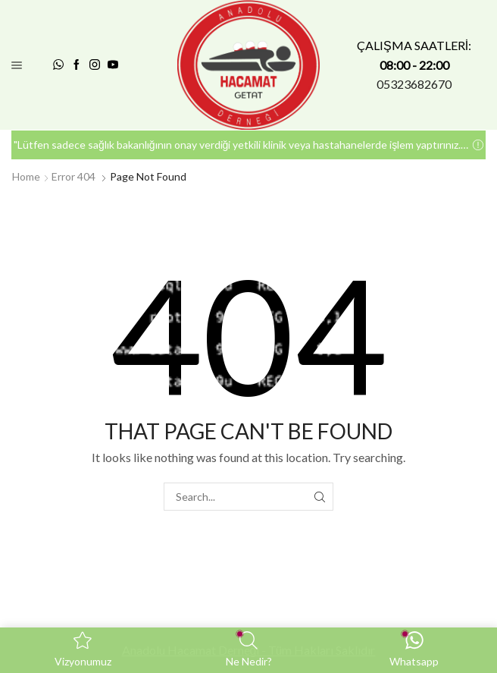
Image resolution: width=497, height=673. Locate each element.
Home (26, 176)
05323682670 (414, 84)
